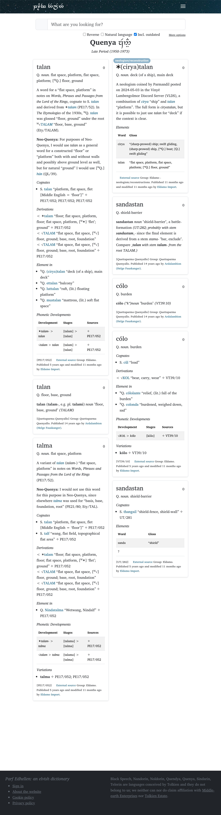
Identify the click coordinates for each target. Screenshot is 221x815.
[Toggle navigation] (183, 6)
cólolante (133, 393)
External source (64, 360)
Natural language (116, 34)
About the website (27, 791)
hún (39, 174)
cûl (126, 362)
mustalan (53, 300)
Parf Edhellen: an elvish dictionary (48, 6)
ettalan (51, 283)
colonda (132, 404)
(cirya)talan (55, 271)
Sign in (18, 786)
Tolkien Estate (156, 796)
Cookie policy (23, 797)
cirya (145, 101)
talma (57, 501)
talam (72, 107)
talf (47, 533)
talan (95, 101)
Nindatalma (54, 610)
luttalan (52, 289)
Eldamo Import (50, 369)
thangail (130, 512)
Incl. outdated (147, 34)
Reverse (91, 34)
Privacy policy (24, 803)
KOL (126, 378)
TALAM (46, 124)
